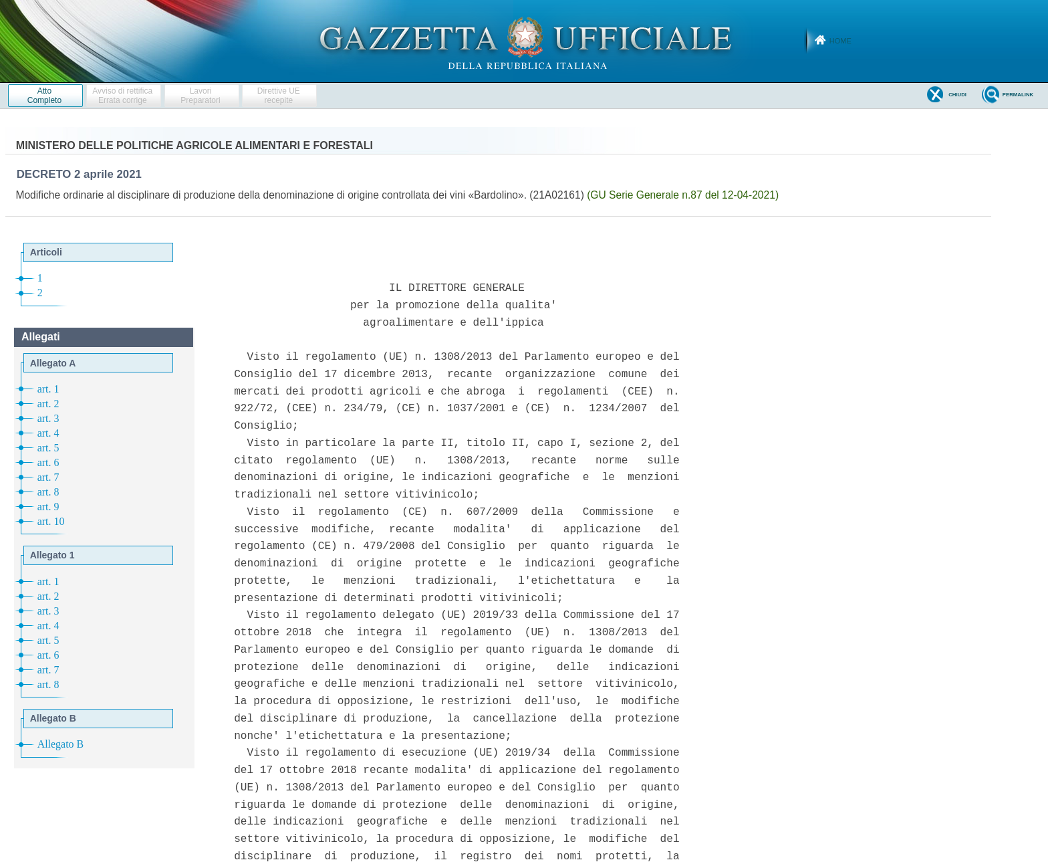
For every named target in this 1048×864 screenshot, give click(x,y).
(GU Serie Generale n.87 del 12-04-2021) (683, 195)
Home (840, 41)
